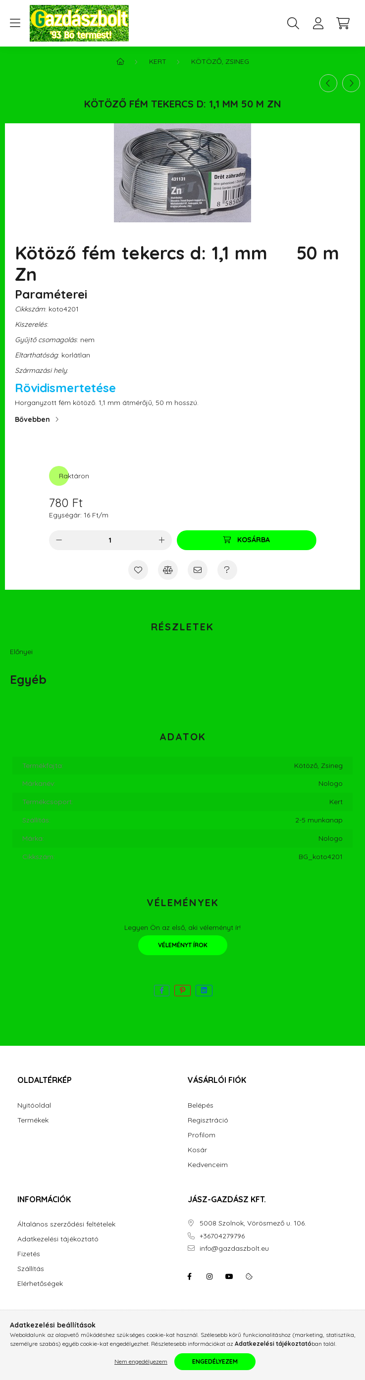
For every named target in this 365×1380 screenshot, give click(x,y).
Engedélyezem (215, 1361)
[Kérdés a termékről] (227, 570)
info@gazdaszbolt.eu (234, 1248)
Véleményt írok (183, 945)
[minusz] (59, 540)
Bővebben (32, 419)
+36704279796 (222, 1236)
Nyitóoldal (34, 1105)
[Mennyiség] (110, 540)
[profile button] (318, 23)
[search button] (293, 23)
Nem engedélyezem (140, 1361)
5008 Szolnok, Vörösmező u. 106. (253, 1223)
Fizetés (28, 1254)
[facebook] (161, 990)
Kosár (197, 1150)
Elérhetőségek (40, 1283)
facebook (190, 1276)
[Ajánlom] (198, 570)
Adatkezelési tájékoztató (58, 1239)
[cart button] (343, 23)
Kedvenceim (208, 1165)
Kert (157, 61)
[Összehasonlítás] (168, 570)
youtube (229, 1276)
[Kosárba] (246, 540)
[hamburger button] (15, 23)
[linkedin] (204, 990)
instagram (209, 1276)
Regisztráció (208, 1120)
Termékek (33, 1120)
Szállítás (30, 1269)
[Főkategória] (120, 61)
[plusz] (162, 540)
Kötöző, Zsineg (220, 61)
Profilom (201, 1135)
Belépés (200, 1105)
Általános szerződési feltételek (66, 1224)
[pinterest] (182, 990)
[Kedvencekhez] (138, 570)
